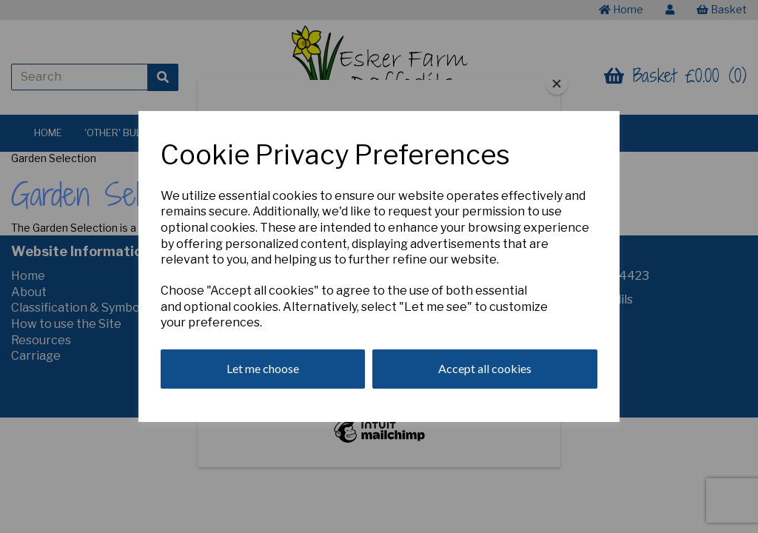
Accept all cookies (484, 368)
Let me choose (263, 368)
